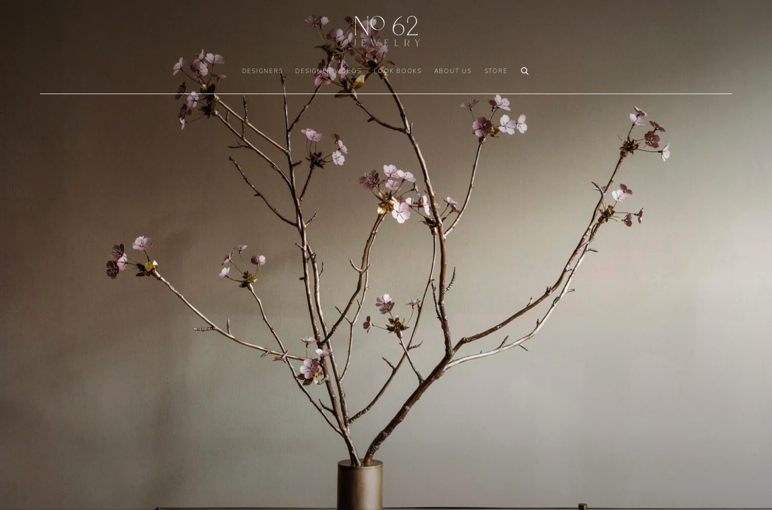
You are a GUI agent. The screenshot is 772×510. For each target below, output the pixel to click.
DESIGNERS (262, 71)
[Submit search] (525, 70)
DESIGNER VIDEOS (328, 71)
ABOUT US (453, 71)
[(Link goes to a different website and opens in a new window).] (386, 255)
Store (496, 71)
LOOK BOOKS (397, 71)
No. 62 (386, 31)
